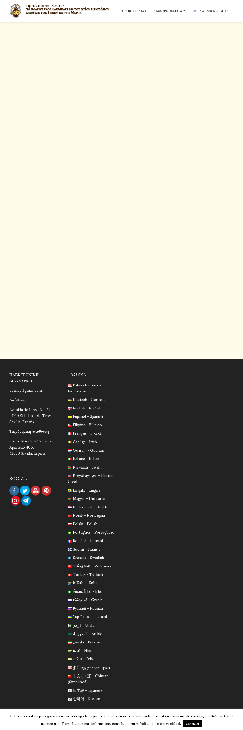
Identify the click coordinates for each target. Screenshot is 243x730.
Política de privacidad (160, 723)
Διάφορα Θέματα (169, 11)
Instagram (15, 501)
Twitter (25, 491)
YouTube (35, 491)
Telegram (26, 501)
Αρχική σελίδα (134, 10)
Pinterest (46, 491)
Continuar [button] (192, 723)
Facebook (14, 491)
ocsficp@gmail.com (25, 389)
